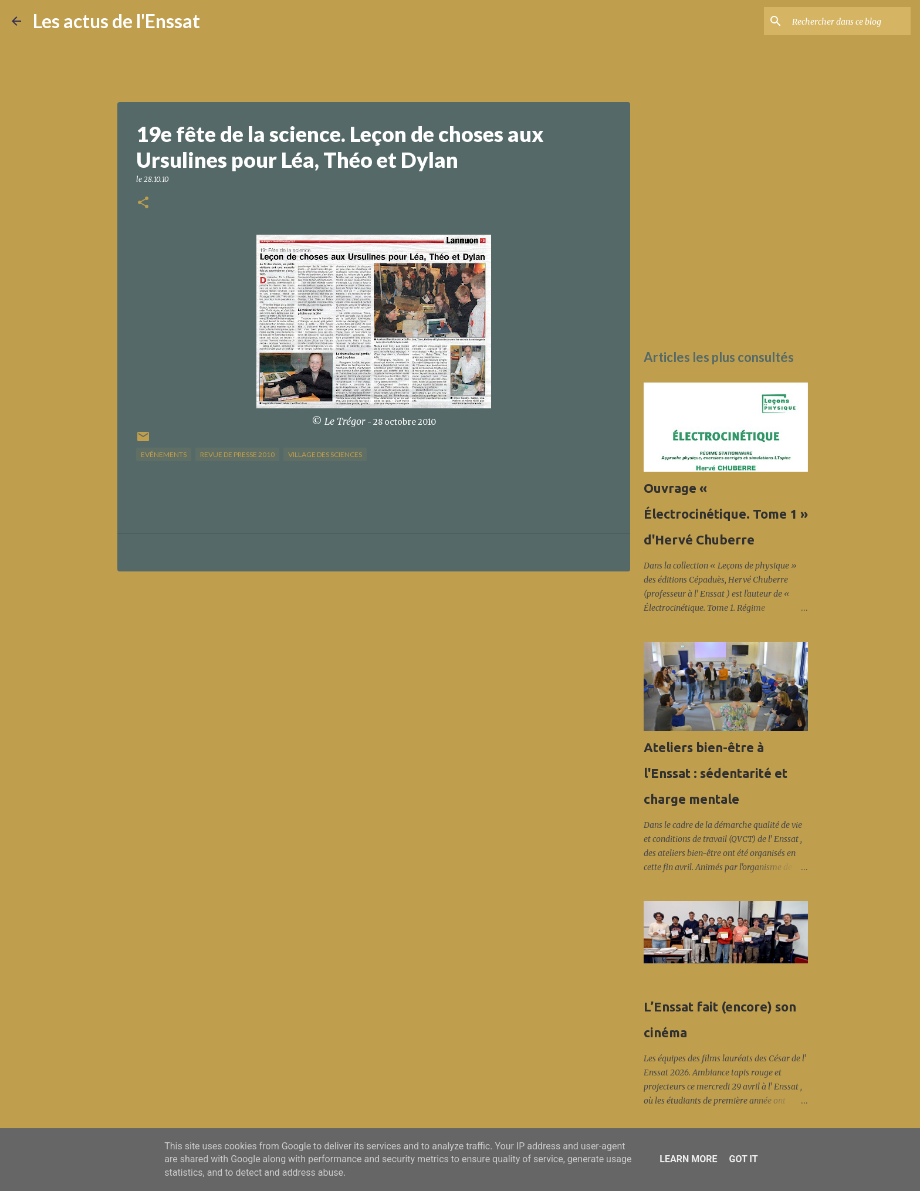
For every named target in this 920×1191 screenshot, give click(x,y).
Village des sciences (325, 454)
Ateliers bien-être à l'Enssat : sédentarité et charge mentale (715, 773)
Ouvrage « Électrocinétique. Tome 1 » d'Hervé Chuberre (726, 514)
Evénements (164, 454)
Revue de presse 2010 (237, 454)
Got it (743, 1159)
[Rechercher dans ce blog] (849, 21)
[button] (143, 203)
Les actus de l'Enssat (116, 20)
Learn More (688, 1159)
